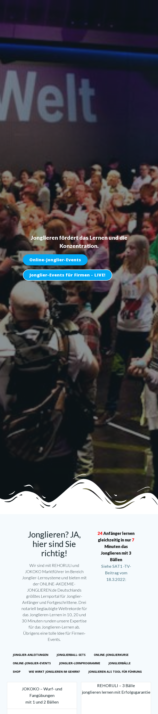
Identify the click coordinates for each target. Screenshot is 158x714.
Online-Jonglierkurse (111, 655)
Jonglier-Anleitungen (31, 655)
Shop (17, 672)
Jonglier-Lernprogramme (80, 664)
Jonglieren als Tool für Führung (115, 672)
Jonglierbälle (120, 664)
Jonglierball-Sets (71, 655)
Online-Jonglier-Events (32, 664)
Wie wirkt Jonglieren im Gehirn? (54, 672)
